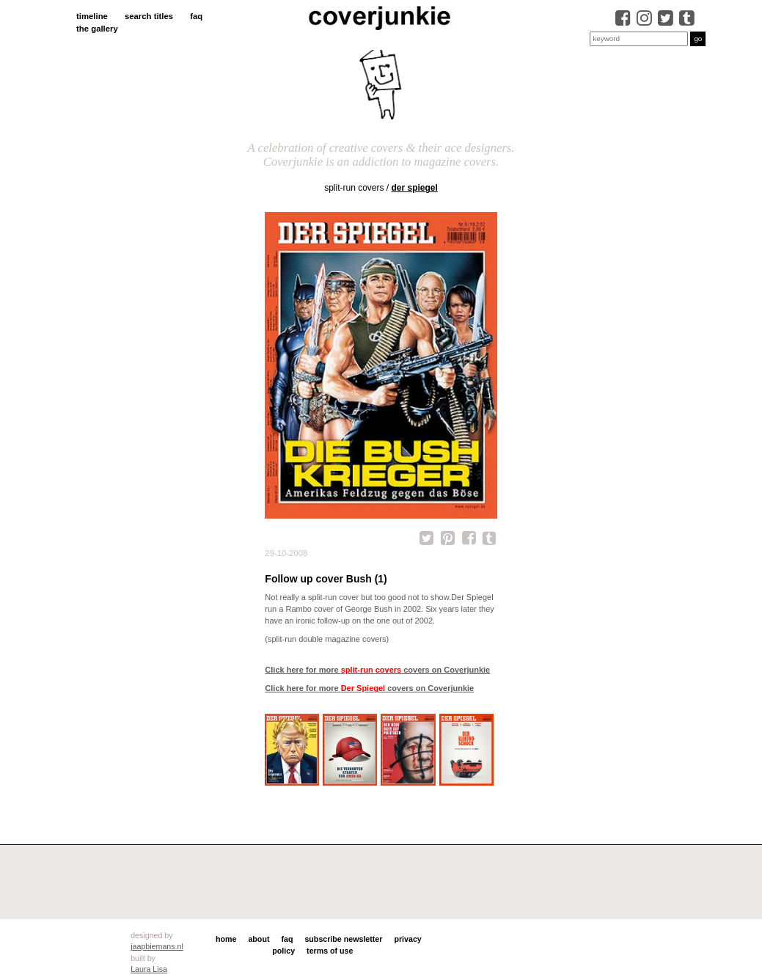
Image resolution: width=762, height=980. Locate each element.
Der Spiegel (415, 188)
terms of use (330, 950)
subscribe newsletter (343, 939)
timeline (92, 16)
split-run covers (354, 188)
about (258, 939)
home (226, 939)
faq (196, 16)
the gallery (97, 28)
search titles (149, 16)
